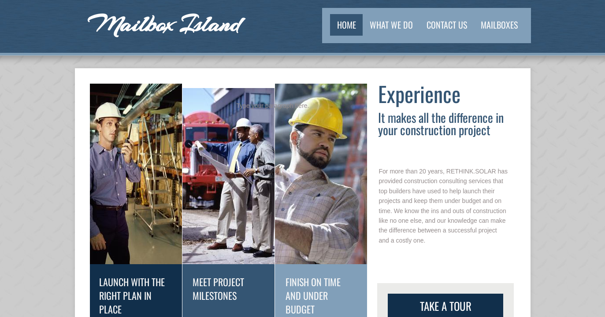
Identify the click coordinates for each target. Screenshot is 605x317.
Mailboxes (499, 24)
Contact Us (447, 24)
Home (346, 24)
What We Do (391, 24)
